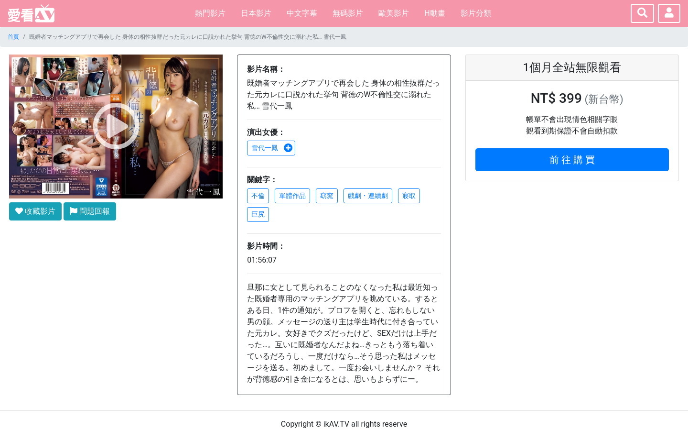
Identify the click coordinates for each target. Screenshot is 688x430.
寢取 (409, 195)
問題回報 (90, 211)
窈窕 (326, 195)
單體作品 (292, 195)
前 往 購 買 (572, 159)
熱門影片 (210, 13)
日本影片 (256, 13)
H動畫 (434, 13)
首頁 (13, 36)
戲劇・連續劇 (368, 195)
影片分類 (476, 13)
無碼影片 (348, 13)
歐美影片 (393, 13)
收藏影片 (35, 211)
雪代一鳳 (271, 148)
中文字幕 (302, 13)
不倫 (258, 195)
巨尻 (258, 214)
